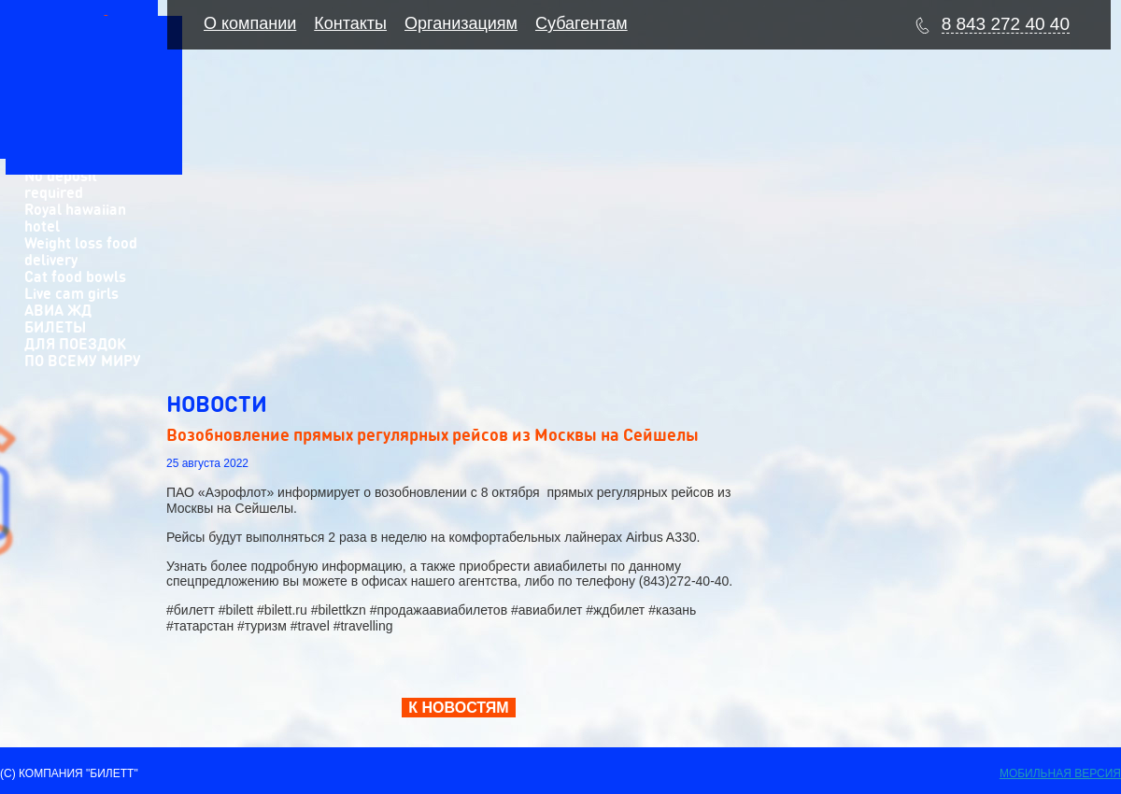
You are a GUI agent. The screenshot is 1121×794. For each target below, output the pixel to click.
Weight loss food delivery (80, 251)
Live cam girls (71, 293)
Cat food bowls (75, 276)
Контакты (350, 23)
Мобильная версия (1060, 773)
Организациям (461, 23)
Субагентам (581, 23)
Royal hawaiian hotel (75, 217)
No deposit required (60, 183)
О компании (250, 23)
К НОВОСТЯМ (458, 708)
